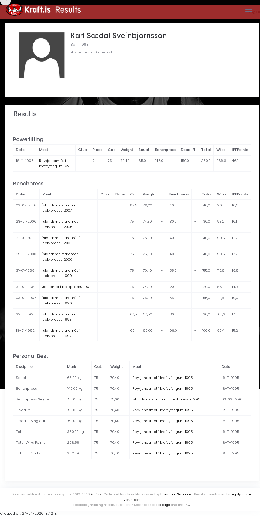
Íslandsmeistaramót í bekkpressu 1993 (61, 317)
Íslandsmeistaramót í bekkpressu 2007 (61, 208)
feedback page (158, 505)
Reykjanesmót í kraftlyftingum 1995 (55, 163)
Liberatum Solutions (176, 494)
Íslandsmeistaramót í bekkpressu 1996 (61, 300)
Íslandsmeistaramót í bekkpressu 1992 (61, 333)
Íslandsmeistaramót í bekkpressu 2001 (61, 240)
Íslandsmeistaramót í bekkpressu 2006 (61, 224)
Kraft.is (96, 494)
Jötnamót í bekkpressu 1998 (67, 286)
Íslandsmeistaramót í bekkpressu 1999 (61, 273)
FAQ (187, 505)
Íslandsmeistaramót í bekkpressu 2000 (61, 257)
